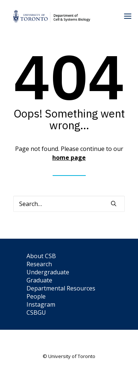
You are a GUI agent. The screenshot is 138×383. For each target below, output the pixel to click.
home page (69, 157)
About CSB (41, 256)
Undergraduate (47, 272)
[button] (114, 203)
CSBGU (36, 312)
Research (39, 264)
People (36, 296)
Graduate (39, 280)
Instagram (40, 304)
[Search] (69, 204)
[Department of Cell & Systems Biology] (51, 16)
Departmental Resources (60, 288)
